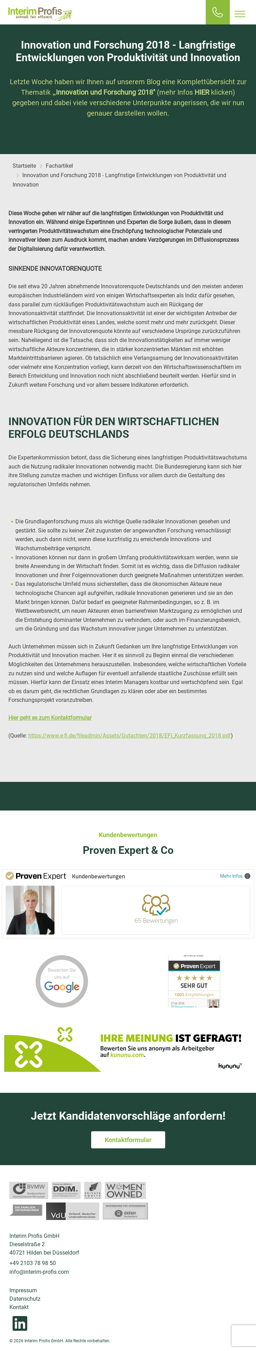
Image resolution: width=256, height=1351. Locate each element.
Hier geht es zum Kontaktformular (50, 717)
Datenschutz (25, 1298)
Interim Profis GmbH (40, 14)
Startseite (24, 165)
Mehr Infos (235, 875)
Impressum (23, 1290)
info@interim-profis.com (39, 1271)
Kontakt (19, 1307)
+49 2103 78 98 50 (32, 1263)
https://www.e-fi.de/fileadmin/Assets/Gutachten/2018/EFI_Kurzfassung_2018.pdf (129, 735)
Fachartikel (59, 165)
